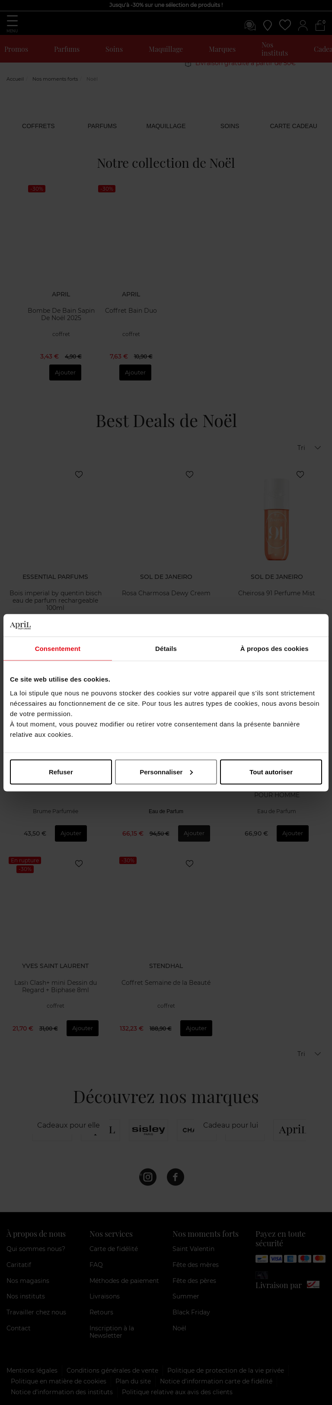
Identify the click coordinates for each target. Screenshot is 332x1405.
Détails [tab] (166, 648)
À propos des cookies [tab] (274, 648)
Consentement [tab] (57, 648)
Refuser (61, 771)
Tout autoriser (271, 771)
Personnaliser (166, 771)
